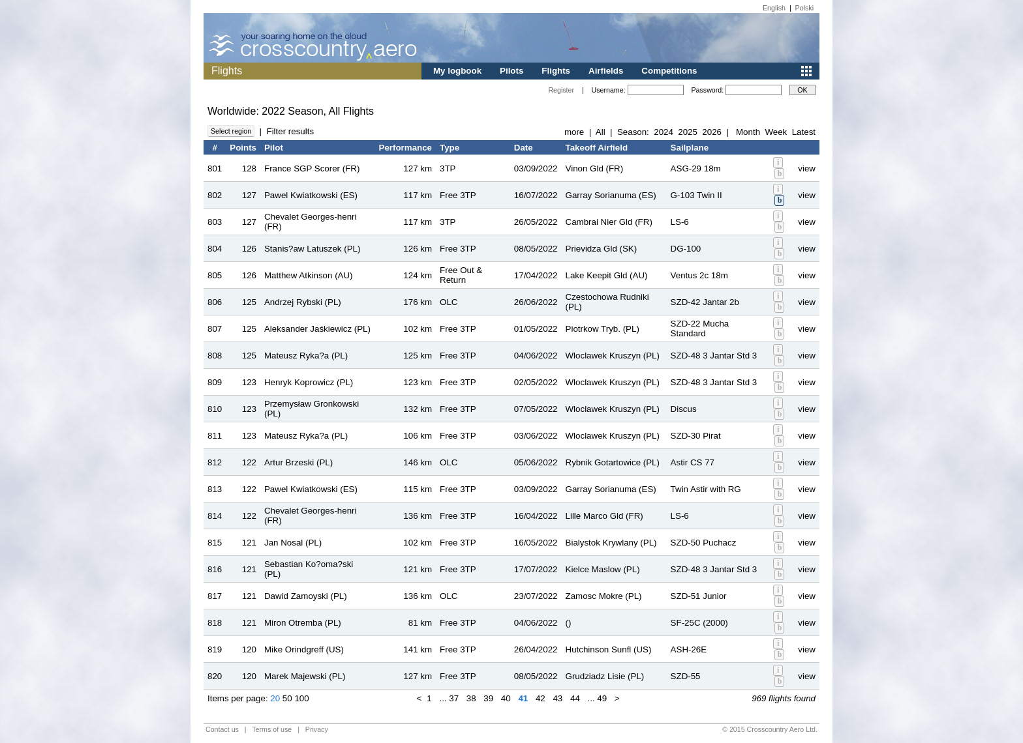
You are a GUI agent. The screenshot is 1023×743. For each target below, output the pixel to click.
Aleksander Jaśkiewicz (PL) (317, 329)
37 (454, 698)
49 (602, 698)
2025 (687, 132)
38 (471, 698)
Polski (804, 8)
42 (540, 698)
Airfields (605, 71)
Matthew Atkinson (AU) (308, 275)
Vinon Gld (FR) (595, 168)
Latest (804, 132)
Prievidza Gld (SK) (601, 249)
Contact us (222, 729)
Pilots (511, 71)
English (774, 8)
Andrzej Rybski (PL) (302, 302)
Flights (556, 71)
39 (488, 698)
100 (301, 698)
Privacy (316, 729)
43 (557, 698)
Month (748, 132)
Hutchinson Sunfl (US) (609, 649)
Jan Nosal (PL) (293, 542)
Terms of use (272, 729)
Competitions (669, 71)
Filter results (290, 131)
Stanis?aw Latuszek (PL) (312, 249)
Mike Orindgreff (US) (304, 649)
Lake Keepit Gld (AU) (607, 275)
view (807, 168)
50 (287, 698)
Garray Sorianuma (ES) (611, 195)
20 (275, 698)
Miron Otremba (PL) (302, 623)
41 (523, 698)
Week (776, 132)
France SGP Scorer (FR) (311, 168)
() (569, 623)
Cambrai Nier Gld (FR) (609, 222)
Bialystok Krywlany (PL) (611, 542)
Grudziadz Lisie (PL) (605, 676)
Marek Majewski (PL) (304, 676)
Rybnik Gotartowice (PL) (613, 462)
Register (561, 90)
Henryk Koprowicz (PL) (308, 382)
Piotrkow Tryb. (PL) (602, 329)
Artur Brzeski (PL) (298, 462)
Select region (231, 131)
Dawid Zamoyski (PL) (305, 596)
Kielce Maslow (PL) (603, 569)
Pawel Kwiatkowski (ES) (311, 195)
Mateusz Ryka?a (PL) (306, 355)
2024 (663, 132)
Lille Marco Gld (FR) (604, 516)
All (600, 132)
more (574, 132)
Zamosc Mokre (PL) (604, 596)
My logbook (457, 71)
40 (506, 698)
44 (575, 698)
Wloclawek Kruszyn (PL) (613, 355)
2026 (712, 132)
